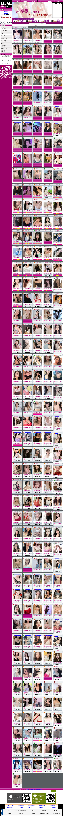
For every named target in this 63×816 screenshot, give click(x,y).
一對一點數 (4, 41)
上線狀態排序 (4, 45)
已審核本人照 (4, 48)
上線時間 (3, 35)
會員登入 (6, 11)
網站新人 (3, 43)
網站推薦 (3, 46)
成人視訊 (3, 51)
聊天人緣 (3, 36)
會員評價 (3, 33)
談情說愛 (3, 50)
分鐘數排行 (4, 28)
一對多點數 (4, 40)
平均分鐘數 (4, 32)
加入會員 (6, 13)
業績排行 (3, 27)
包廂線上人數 (4, 38)
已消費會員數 (4, 30)
